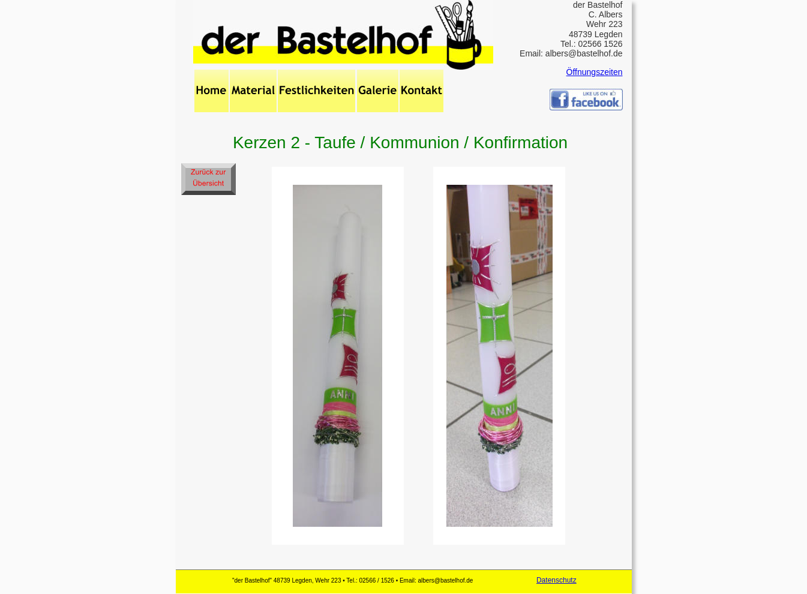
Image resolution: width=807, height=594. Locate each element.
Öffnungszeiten (594, 72)
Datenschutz (556, 580)
